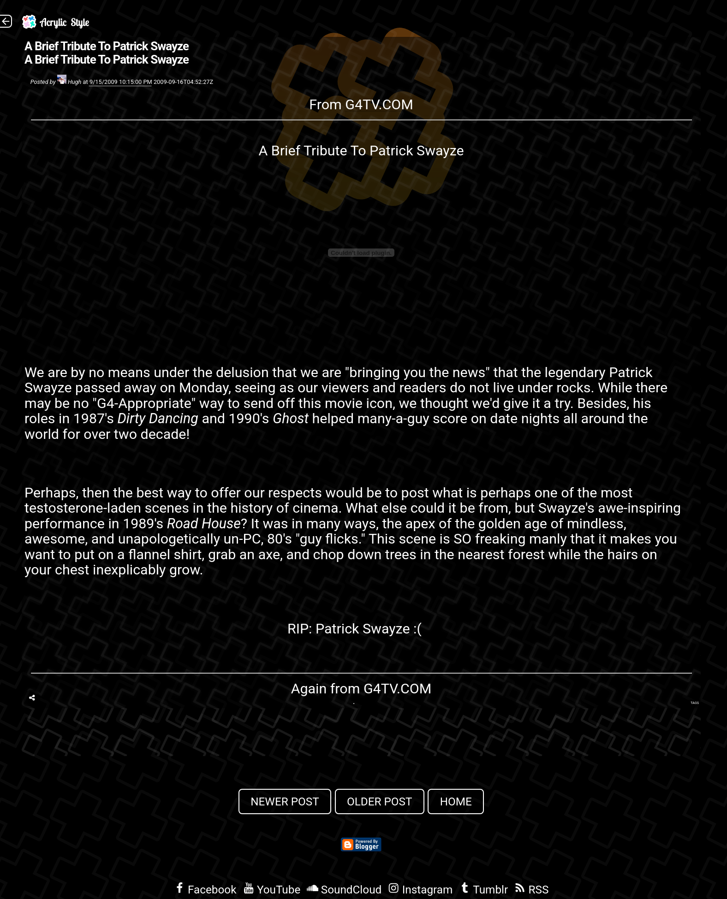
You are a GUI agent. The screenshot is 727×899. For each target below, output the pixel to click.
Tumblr (483, 889)
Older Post (379, 801)
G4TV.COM (379, 104)
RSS (531, 889)
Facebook (205, 889)
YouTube (272, 889)
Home (456, 801)
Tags (695, 703)
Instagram (420, 889)
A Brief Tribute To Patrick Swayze (106, 46)
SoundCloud (344, 889)
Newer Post (284, 801)
